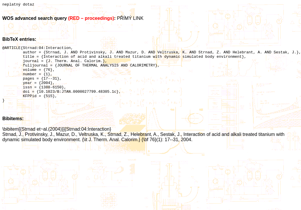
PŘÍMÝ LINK (130, 19)
